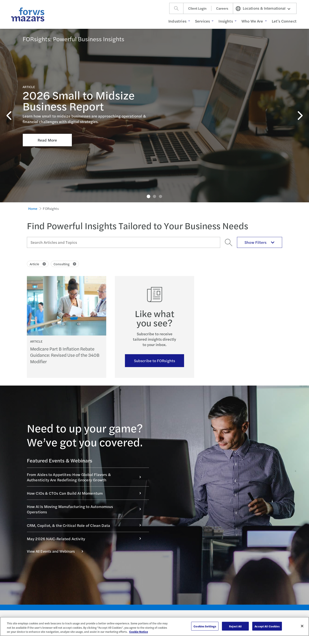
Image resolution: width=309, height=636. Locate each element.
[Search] (176, 8)
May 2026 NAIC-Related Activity (86, 538)
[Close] (302, 626)
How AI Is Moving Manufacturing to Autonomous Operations (86, 509)
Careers (222, 8)
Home (33, 208)
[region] (154, 626)
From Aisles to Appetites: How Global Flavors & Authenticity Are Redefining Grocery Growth (86, 477)
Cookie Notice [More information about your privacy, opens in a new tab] (138, 632)
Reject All (235, 626)
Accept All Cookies (267, 626)
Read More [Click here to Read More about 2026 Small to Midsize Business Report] (47, 103)
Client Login (197, 8)
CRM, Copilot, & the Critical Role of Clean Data (86, 525)
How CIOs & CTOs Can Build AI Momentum (86, 493)
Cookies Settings (205, 626)
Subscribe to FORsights (154, 360)
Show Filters (259, 242)
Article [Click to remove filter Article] (38, 264)
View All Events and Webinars (57, 551)
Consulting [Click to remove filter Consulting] (65, 264)
